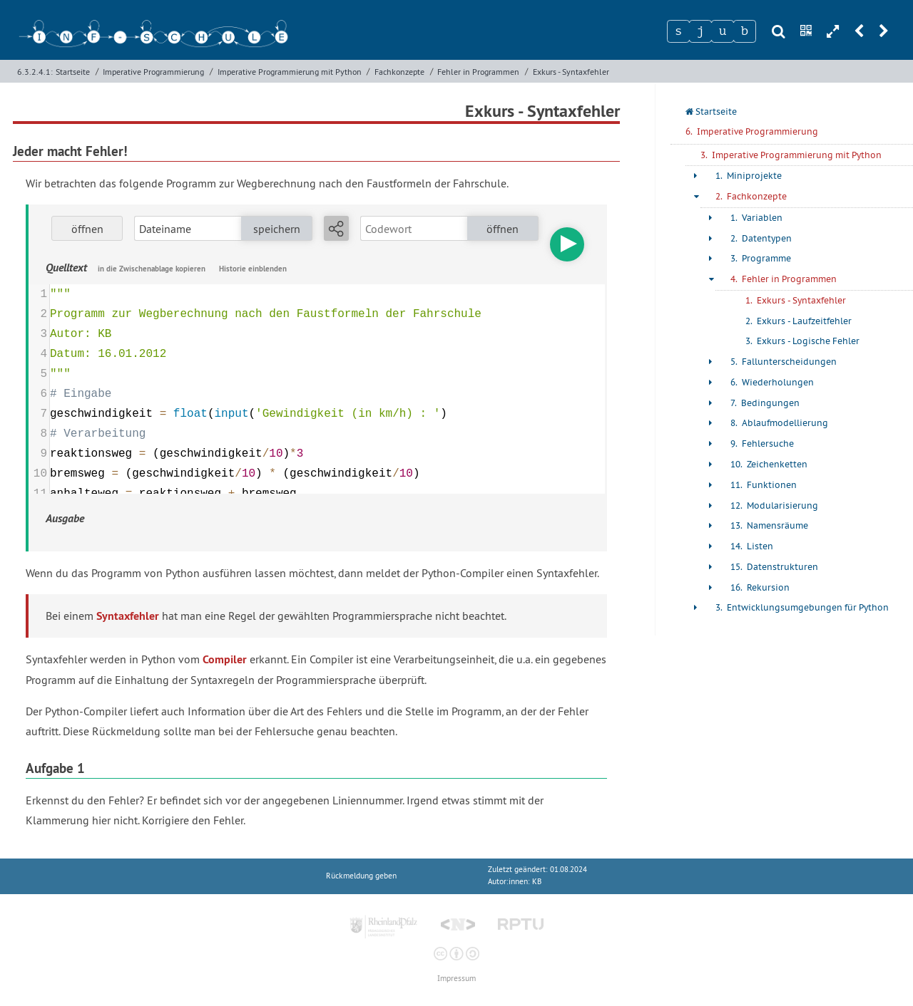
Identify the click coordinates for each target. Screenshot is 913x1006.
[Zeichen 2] (700, 31)
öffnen (87, 229)
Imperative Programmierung (153, 71)
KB (536, 881)
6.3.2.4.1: (35, 71)
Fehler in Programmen (478, 71)
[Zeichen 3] (722, 31)
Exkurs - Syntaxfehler (571, 71)
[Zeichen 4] (744, 31)
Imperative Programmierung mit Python (290, 71)
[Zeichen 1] (678, 31)
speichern (276, 229)
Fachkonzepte (399, 71)
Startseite (73, 71)
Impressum (456, 978)
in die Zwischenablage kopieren (151, 269)
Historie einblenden (253, 269)
